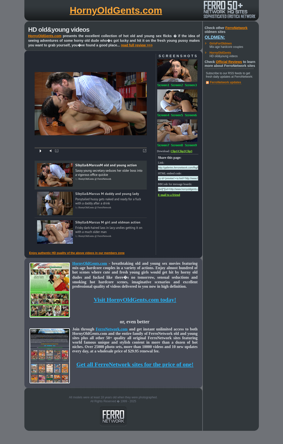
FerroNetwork (236, 28)
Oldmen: (215, 37)
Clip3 (188, 151)
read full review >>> (137, 45)
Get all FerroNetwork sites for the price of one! (134, 364)
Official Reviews (229, 62)
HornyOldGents (220, 52)
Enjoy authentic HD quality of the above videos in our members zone (77, 253)
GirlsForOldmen (221, 43)
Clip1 (174, 151)
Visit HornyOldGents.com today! (135, 299)
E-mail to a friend (169, 195)
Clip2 (181, 151)
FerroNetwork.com (112, 329)
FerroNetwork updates (225, 82)
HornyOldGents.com (116, 10)
